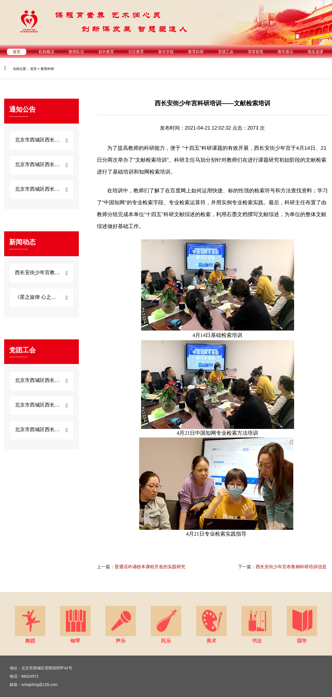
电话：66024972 (24, 676)
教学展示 (285, 51)
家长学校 (166, 51)
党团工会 (226, 51)
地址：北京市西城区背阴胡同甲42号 (41, 668)
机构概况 (46, 51)
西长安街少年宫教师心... (37, 272)
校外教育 (106, 51)
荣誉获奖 (255, 51)
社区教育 (136, 51)
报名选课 (315, 51)
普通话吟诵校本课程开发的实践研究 (141, 566)
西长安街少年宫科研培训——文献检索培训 (212, 103)
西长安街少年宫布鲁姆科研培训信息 (282, 566)
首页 (16, 51)
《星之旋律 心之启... (37, 297)
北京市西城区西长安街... (37, 140)
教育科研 (196, 51)
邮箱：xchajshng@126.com (34, 684)
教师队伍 (76, 51)
